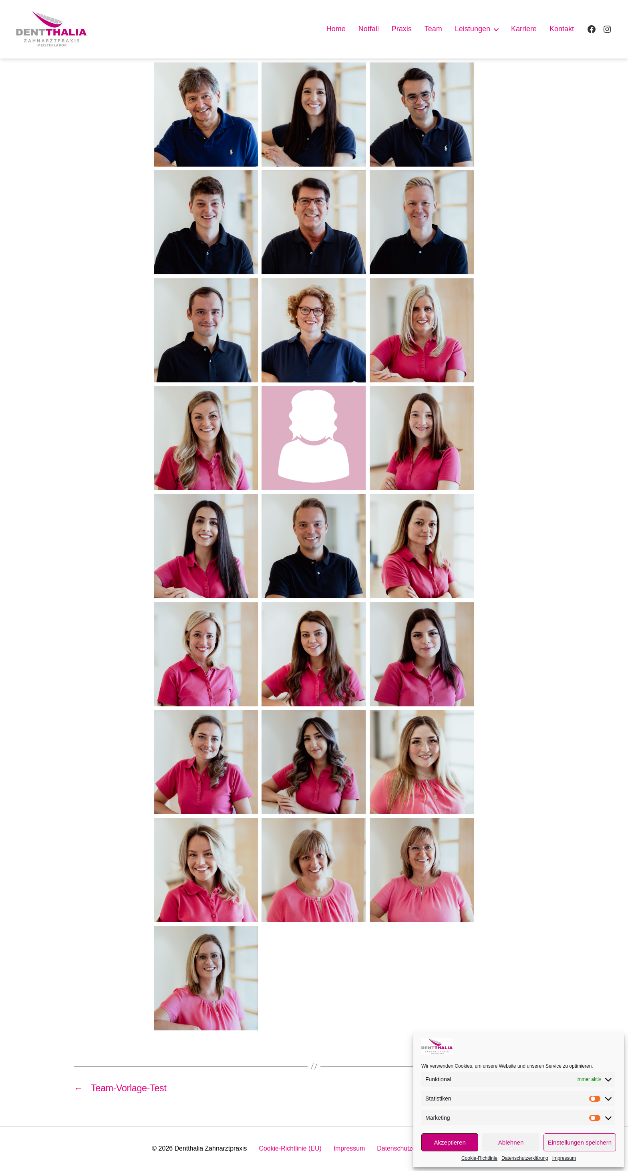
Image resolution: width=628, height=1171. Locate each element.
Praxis (402, 29)
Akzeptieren (450, 1142)
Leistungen (472, 29)
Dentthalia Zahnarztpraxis (209, 1148)
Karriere (524, 29)
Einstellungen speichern (580, 1142)
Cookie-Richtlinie (479, 1158)
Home (336, 29)
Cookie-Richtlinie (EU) (290, 1148)
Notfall (368, 29)
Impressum (564, 1158)
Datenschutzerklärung (524, 1158)
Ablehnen (510, 1142)
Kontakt (562, 29)
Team (433, 29)
